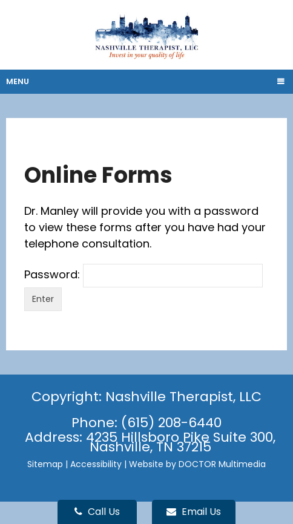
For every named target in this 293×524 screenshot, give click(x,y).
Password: (143, 274)
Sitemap (45, 464)
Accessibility (96, 464)
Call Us (97, 512)
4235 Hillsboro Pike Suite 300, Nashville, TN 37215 (180, 442)
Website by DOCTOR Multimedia (197, 464)
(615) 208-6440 (171, 422)
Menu (17, 81)
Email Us (193, 512)
